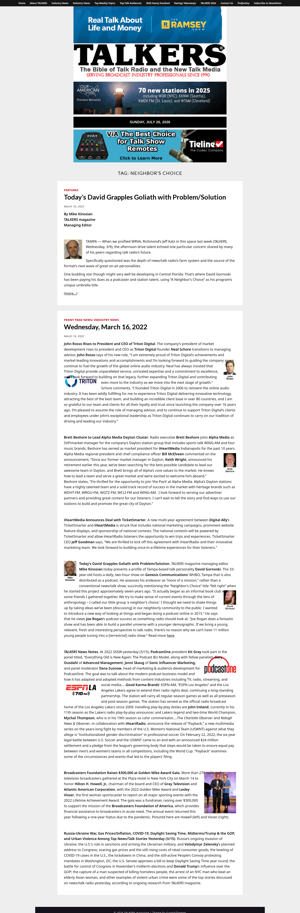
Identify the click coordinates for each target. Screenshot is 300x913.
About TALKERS (38, 3)
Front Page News (78, 320)
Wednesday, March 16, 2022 (105, 327)
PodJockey (243, 3)
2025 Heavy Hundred (158, 3)
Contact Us (227, 3)
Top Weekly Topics (105, 3)
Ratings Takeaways (185, 3)
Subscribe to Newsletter (268, 3)
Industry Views (81, 3)
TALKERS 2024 (208, 3)
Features (71, 190)
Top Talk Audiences (130, 3)
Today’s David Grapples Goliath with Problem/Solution (145, 197)
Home (22, 3)
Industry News (60, 3)
